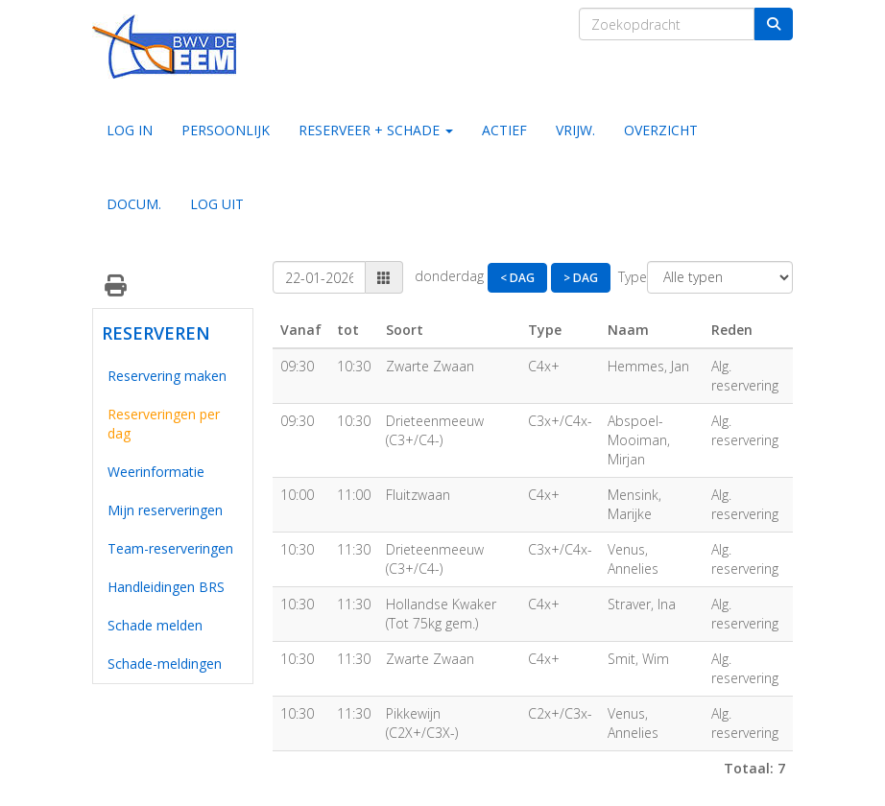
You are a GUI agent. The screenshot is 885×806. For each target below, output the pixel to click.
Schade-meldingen (165, 663)
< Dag (517, 278)
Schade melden (155, 625)
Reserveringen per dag (164, 423)
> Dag (580, 278)
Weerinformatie (156, 471)
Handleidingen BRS (166, 587)
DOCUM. (134, 204)
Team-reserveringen (170, 548)
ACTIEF (504, 130)
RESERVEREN (151, 332)
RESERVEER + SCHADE (376, 130)
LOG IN (130, 130)
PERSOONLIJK (225, 130)
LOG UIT (217, 204)
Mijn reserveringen (165, 510)
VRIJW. (575, 130)
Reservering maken (167, 376)
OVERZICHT (661, 130)
